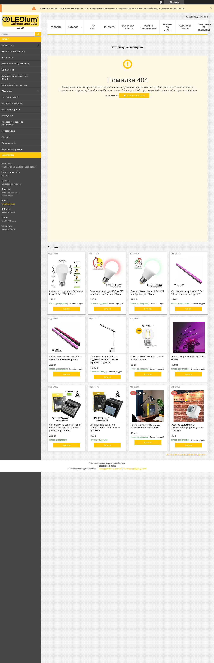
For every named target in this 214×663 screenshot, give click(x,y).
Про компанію (9, 143)
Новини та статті (167, 27)
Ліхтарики (7, 91)
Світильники (8, 69)
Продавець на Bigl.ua (107, 466)
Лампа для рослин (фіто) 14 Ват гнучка (188, 358)
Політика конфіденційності (135, 469)
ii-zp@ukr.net (8, 203)
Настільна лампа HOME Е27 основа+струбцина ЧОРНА (145, 426)
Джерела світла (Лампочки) (15, 63)
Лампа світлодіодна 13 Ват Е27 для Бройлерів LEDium (147, 293)
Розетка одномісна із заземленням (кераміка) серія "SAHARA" (187, 427)
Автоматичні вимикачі (13, 51)
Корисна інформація (12, 149)
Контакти (109, 27)
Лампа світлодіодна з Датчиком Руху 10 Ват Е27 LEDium (66, 293)
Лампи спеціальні (136, 95)
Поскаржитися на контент (110, 469)
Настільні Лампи (10, 97)
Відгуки (5, 137)
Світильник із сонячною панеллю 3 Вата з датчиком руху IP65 (105, 427)
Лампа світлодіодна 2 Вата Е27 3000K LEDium (147, 358)
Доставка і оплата (128, 27)
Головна (56, 27)
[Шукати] (38, 34)
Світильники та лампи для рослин (15, 77)
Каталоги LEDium (185, 27)
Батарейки (7, 57)
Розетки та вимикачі (12, 103)
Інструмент (7, 115)
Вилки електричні (11, 109)
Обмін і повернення (148, 27)
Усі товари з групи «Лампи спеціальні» (185, 454)
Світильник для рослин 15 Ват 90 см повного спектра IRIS (187, 293)
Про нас (92, 27)
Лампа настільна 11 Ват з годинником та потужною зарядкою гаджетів (104, 359)
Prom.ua (121, 463)
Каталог (73, 27)
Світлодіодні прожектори (14, 84)
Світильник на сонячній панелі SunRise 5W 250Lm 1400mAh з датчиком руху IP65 (65, 427)
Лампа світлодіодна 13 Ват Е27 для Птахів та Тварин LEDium (106, 293)
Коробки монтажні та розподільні (12, 123)
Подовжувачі (8, 130)
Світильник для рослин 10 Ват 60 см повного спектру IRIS (65, 358)
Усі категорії (8, 45)
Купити (66, 308)
